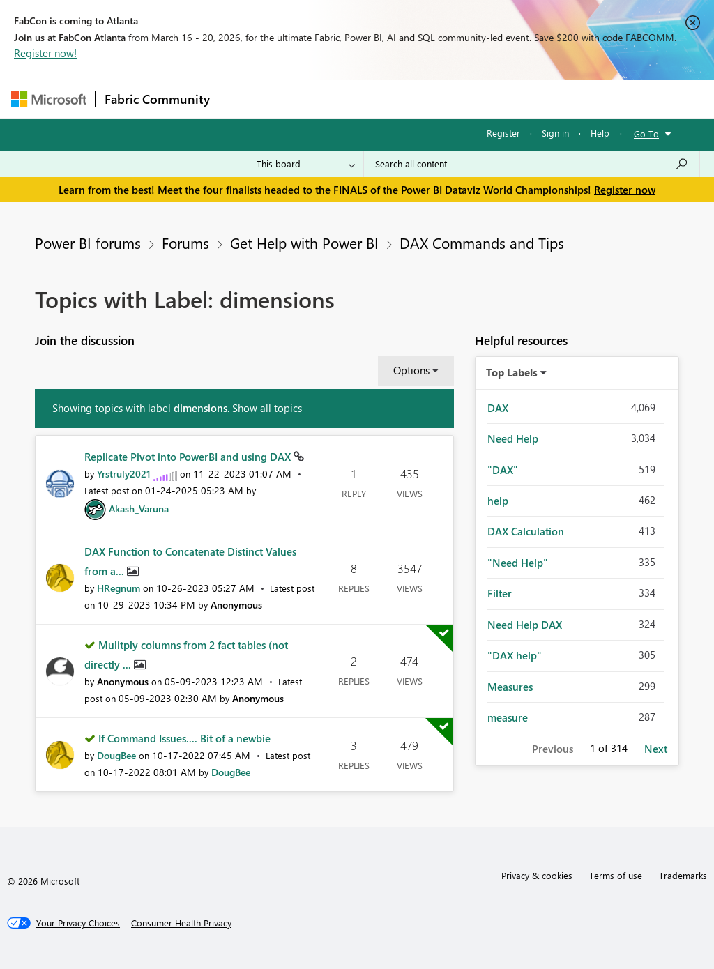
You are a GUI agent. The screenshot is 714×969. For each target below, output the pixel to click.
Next (655, 749)
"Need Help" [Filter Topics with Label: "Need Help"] (517, 563)
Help (600, 133)
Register (503, 133)
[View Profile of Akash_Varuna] (139, 508)
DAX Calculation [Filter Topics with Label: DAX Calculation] (525, 531)
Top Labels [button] (512, 372)
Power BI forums (88, 242)
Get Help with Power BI (304, 242)
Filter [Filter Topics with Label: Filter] (499, 593)
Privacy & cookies (536, 875)
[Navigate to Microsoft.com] (48, 99)
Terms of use (615, 875)
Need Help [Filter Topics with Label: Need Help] (512, 438)
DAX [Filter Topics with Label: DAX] (497, 408)
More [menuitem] (532, 99)
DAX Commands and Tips (482, 242)
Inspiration (303, 99)
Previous (552, 749)
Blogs (484, 99)
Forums (242, 99)
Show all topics (267, 408)
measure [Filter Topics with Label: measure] (507, 717)
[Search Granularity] (305, 164)
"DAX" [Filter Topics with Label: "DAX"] (502, 470)
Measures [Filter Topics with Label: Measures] (510, 687)
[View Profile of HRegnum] (118, 588)
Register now (624, 190)
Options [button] (411, 370)
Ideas (360, 99)
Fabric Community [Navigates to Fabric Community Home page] (157, 99)
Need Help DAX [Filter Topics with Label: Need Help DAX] (524, 625)
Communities (422, 99)
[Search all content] (531, 164)
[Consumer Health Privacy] (181, 923)
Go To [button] (646, 133)
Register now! (45, 53)
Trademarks (683, 875)
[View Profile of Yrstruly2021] (124, 474)
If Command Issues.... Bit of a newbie (184, 738)
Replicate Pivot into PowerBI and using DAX (189, 457)
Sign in (555, 133)
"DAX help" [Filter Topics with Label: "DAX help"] (514, 655)
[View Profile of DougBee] (116, 755)
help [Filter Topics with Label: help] (497, 501)
